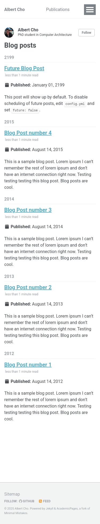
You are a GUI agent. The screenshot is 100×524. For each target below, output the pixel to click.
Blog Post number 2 (27, 287)
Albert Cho (14, 9)
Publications (58, 9)
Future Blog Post (24, 68)
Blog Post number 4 (27, 133)
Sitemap (12, 494)
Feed (44, 501)
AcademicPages (67, 508)
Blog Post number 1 (27, 364)
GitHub (26, 501)
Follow (86, 33)
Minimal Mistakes (15, 513)
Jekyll (49, 508)
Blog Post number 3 (27, 210)
